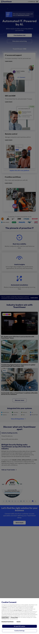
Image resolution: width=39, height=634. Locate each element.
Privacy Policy (14, 617)
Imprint (18, 621)
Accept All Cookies (19, 626)
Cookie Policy (5, 617)
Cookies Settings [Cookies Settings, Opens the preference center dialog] (19, 630)
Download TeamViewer (8, 621)
